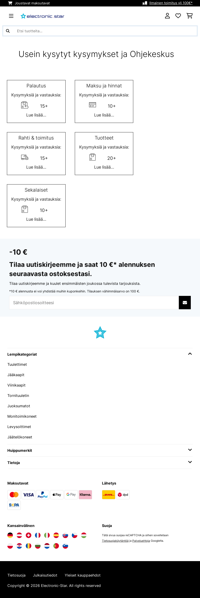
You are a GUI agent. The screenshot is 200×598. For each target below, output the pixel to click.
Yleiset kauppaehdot (83, 573)
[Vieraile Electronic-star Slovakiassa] (65, 533)
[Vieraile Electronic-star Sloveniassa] (65, 544)
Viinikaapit (16, 384)
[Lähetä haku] (8, 31)
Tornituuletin (18, 395)
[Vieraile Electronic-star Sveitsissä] (28, 533)
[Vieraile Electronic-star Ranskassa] (38, 533)
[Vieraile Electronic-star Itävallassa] (19, 533)
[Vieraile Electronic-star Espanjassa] (56, 533)
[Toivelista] (178, 16)
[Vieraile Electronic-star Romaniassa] (28, 544)
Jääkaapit (15, 374)
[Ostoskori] (189, 16)
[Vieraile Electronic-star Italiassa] (47, 533)
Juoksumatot (18, 405)
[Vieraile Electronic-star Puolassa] (10, 544)
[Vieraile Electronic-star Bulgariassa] (38, 544)
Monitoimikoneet (22, 415)
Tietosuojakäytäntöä (115, 539)
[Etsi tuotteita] (100, 30)
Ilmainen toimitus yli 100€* (171, 3)
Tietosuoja (16, 573)
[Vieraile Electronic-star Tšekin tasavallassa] (74, 533)
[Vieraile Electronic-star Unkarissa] (84, 533)
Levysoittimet (19, 425)
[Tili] (167, 16)
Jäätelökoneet (19, 435)
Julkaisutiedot (45, 573)
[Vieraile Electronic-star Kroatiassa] (19, 544)
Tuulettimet (17, 364)
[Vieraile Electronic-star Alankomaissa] (47, 544)
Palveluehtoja (141, 539)
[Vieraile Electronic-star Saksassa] (10, 533)
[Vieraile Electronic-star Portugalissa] (56, 544)
